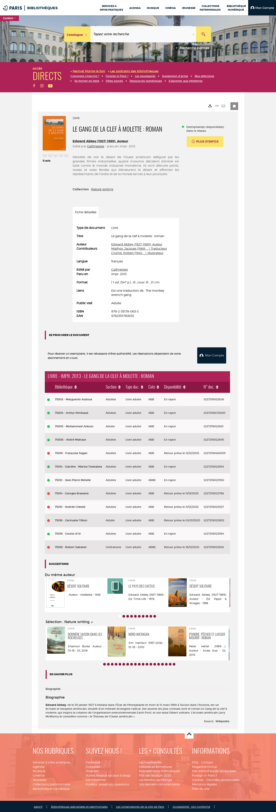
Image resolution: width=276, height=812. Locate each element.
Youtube (92, 770)
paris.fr (38, 805)
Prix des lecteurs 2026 (155, 774)
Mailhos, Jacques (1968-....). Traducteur (139, 248)
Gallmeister (95, 146)
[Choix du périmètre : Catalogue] (77, 34)
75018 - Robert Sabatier (71, 546)
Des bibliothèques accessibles (214, 770)
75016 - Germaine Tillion (71, 519)
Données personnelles (222, 779)
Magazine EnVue (204, 766)
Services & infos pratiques (51, 761)
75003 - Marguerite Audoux (73, 398)
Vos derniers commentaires (159, 783)
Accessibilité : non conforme (191, 805)
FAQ (195, 761)
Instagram (93, 766)
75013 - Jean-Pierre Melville (73, 479)
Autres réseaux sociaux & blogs (108, 774)
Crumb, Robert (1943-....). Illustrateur (137, 253)
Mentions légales (204, 783)
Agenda (38, 766)
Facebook (93, 761)
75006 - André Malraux (70, 439)
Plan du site (200, 788)
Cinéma (38, 774)
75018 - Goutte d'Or (68, 532)
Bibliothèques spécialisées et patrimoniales (79, 805)
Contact (207, 761)
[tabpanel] (125, 272)
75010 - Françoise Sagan (71, 452)
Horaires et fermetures (155, 766)
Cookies (198, 779)
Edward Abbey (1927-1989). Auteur (100, 141)
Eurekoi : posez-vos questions (107, 783)
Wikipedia (222, 720)
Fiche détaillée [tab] (85, 212)
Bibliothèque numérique (51, 788)
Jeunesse (39, 779)
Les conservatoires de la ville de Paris (140, 805)
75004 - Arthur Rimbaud (71, 412)
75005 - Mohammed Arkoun (74, 425)
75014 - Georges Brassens (72, 492)
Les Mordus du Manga (155, 779)
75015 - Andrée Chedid (70, 506)
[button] (262, 7)
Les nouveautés (150, 761)
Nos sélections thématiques (159, 770)
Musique (39, 770)
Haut (189, 733)
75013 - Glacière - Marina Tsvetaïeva (78, 465)
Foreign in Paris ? (204, 774)
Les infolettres (96, 779)
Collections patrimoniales (51, 783)
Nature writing (102, 189)
